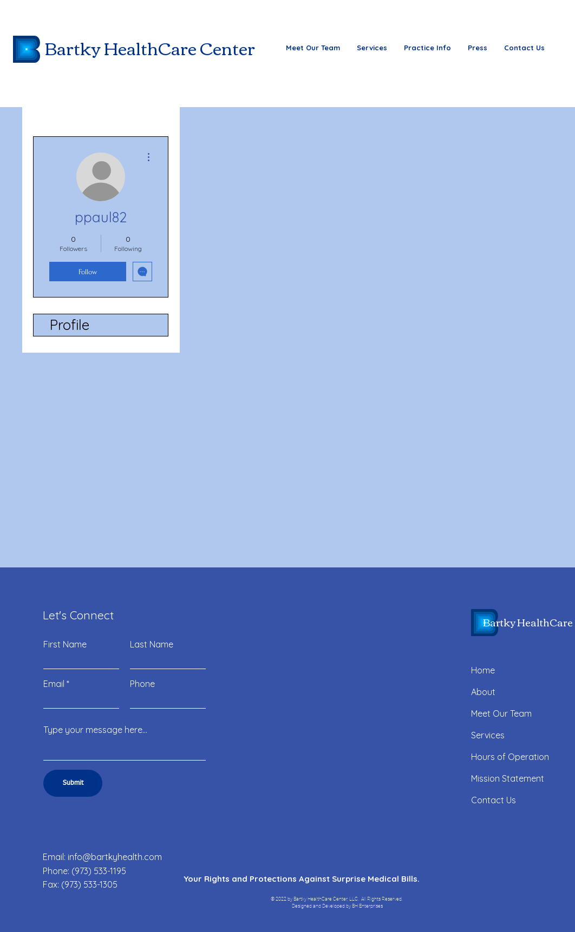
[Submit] (72, 783)
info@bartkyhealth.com (115, 856)
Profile (69, 325)
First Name (65, 644)
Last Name (151, 644)
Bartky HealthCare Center (150, 47)
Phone (142, 683)
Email (53, 683)
